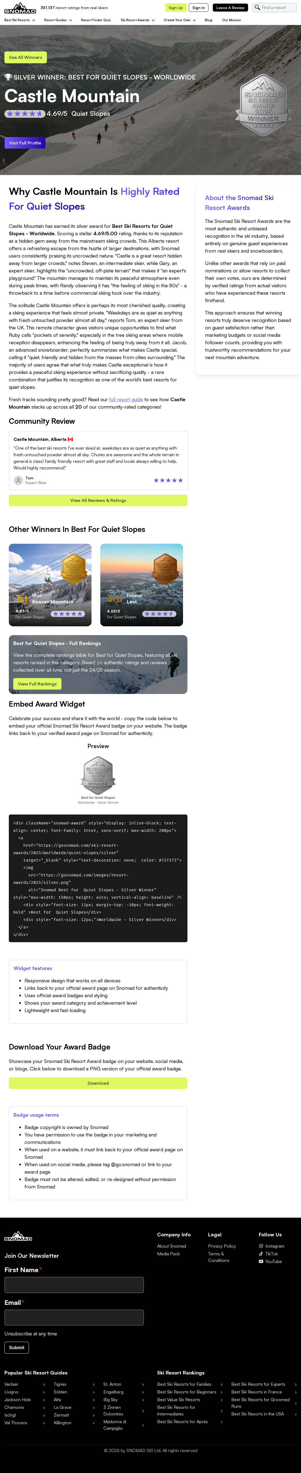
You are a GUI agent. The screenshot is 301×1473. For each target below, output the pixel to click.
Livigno (11, 1395)
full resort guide (126, 401)
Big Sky (110, 1403)
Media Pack (168, 1257)
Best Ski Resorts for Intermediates (176, 1414)
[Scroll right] (180, 586)
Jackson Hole (17, 1403)
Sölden (60, 1395)
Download (98, 1086)
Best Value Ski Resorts (178, 1403)
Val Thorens (15, 1426)
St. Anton (112, 1388)
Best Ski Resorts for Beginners (186, 1395)
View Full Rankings (39, 686)
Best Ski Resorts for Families (184, 1388)
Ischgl (10, 1419)
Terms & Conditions (218, 1261)
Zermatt (61, 1419)
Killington (62, 1426)
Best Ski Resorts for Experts (258, 1388)
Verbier (11, 1388)
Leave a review (230, 7)
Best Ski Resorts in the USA (257, 1417)
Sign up (176, 7)
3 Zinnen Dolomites (113, 1414)
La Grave (62, 1411)
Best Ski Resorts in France (256, 1395)
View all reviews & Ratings (98, 502)
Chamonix (14, 1411)
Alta (57, 1403)
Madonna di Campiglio (114, 1429)
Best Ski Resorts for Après (182, 1425)
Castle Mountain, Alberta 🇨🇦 (43, 440)
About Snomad (171, 1249)
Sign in (198, 7)
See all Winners (27, 57)
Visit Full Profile (26, 144)
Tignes (60, 1388)
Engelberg (113, 1395)
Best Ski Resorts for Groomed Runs (260, 1407)
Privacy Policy (222, 1249)
